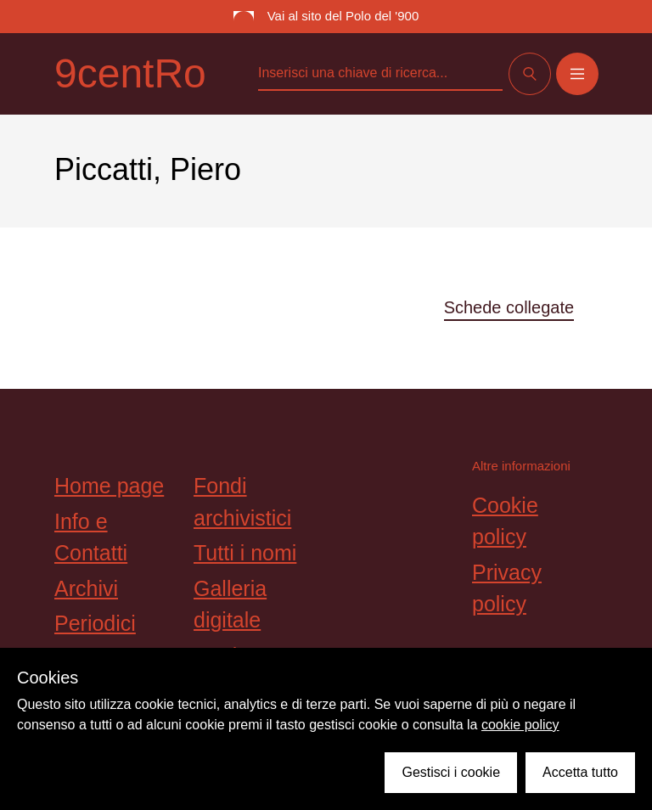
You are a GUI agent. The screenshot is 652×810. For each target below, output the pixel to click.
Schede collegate (509, 307)
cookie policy (520, 724)
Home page (109, 486)
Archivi (86, 588)
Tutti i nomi (245, 553)
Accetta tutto (580, 772)
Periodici (95, 623)
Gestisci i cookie (451, 772)
